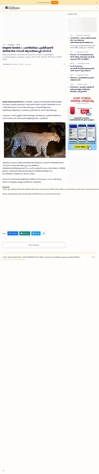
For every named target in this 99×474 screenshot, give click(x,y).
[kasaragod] (87, 36)
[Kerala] (86, 53)
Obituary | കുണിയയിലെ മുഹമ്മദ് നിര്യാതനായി (82, 80)
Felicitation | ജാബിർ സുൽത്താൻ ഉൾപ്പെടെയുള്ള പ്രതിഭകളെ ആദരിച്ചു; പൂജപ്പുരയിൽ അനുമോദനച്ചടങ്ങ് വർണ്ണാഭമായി (82, 90)
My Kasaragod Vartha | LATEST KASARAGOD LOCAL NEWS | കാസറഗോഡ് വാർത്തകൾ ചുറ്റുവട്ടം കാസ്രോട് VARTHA (51, 260)
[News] (85, 85)
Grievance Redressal (25, 262)
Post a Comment (37, 248)
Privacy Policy (14, 262)
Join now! (54, 2)
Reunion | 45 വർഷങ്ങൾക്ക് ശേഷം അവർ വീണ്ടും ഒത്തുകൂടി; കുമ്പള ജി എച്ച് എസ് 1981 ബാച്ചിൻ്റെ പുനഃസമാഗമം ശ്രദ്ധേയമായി (82, 58)
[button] (95, 7)
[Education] (80, 36)
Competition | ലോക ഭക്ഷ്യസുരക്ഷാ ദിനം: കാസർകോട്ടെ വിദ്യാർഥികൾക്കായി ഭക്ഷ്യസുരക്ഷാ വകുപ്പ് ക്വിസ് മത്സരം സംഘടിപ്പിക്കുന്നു (83, 41)
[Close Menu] (96, 2)
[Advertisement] (45, 27)
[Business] (81, 85)
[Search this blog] (40, 8)
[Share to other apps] (51, 237)
